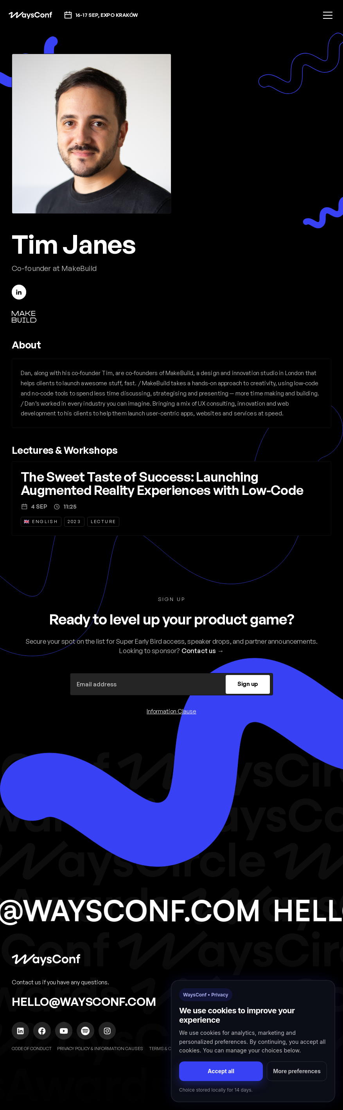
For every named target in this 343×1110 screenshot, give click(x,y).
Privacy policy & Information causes (100, 1048)
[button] (326, 15)
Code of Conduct (32, 1048)
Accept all (221, 1071)
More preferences (297, 1071)
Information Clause (171, 711)
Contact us (198, 650)
